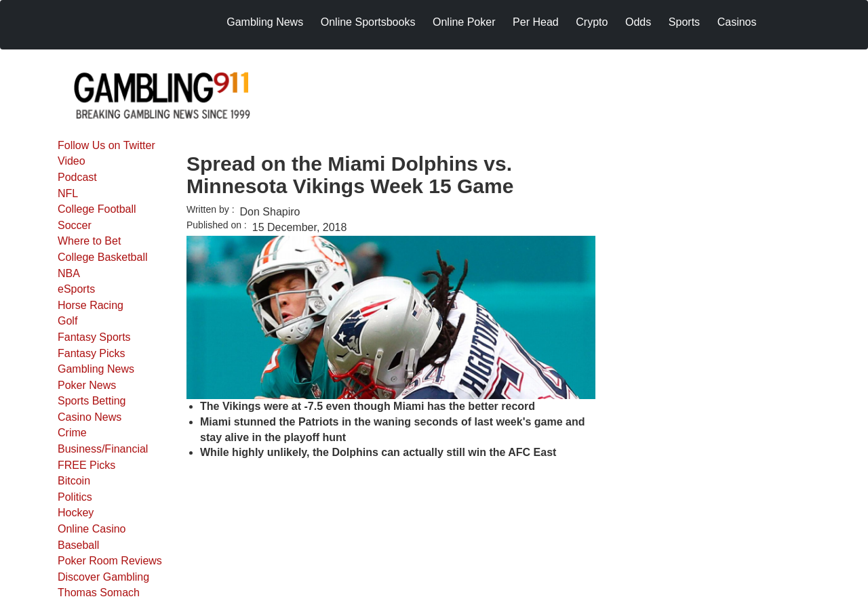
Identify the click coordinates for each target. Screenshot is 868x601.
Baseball (78, 545)
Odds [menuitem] (638, 22)
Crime (72, 432)
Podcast (77, 177)
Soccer (75, 225)
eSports (76, 289)
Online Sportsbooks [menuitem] (368, 22)
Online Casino (92, 529)
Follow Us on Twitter (106, 145)
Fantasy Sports (94, 337)
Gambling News (96, 369)
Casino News (89, 417)
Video (71, 161)
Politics (75, 497)
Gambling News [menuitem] (264, 22)
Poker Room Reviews (110, 560)
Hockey (76, 512)
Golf (67, 321)
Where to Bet (89, 241)
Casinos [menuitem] (737, 22)
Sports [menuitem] (684, 22)
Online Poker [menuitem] (464, 22)
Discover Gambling (103, 577)
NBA (69, 273)
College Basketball (103, 257)
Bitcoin (74, 480)
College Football (97, 209)
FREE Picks (86, 465)
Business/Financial (103, 449)
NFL (68, 193)
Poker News (87, 385)
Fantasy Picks (91, 353)
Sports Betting (92, 401)
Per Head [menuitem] (536, 22)
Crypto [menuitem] (592, 22)
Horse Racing (90, 305)
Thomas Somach (99, 592)
